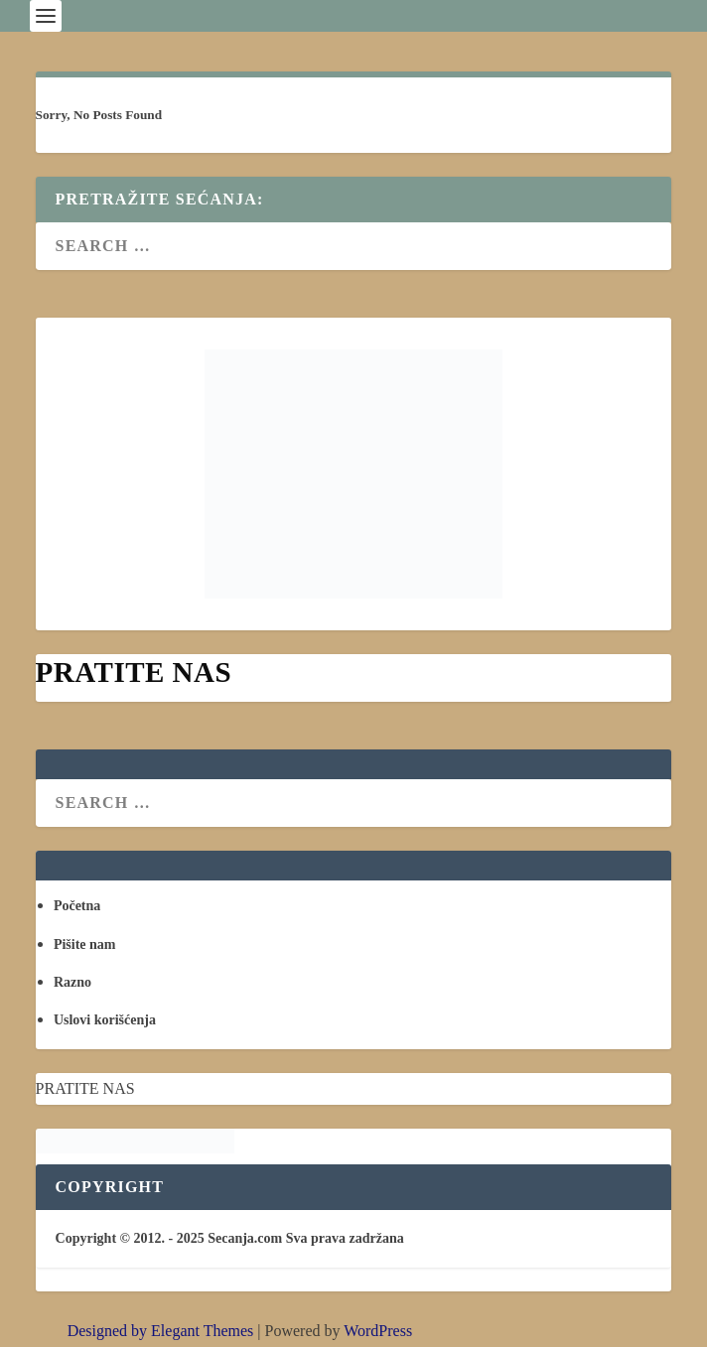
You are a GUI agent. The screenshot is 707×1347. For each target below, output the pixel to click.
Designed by (109, 1330)
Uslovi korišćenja (105, 1019)
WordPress (378, 1330)
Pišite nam (85, 944)
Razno (72, 982)
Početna (77, 905)
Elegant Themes (202, 1330)
